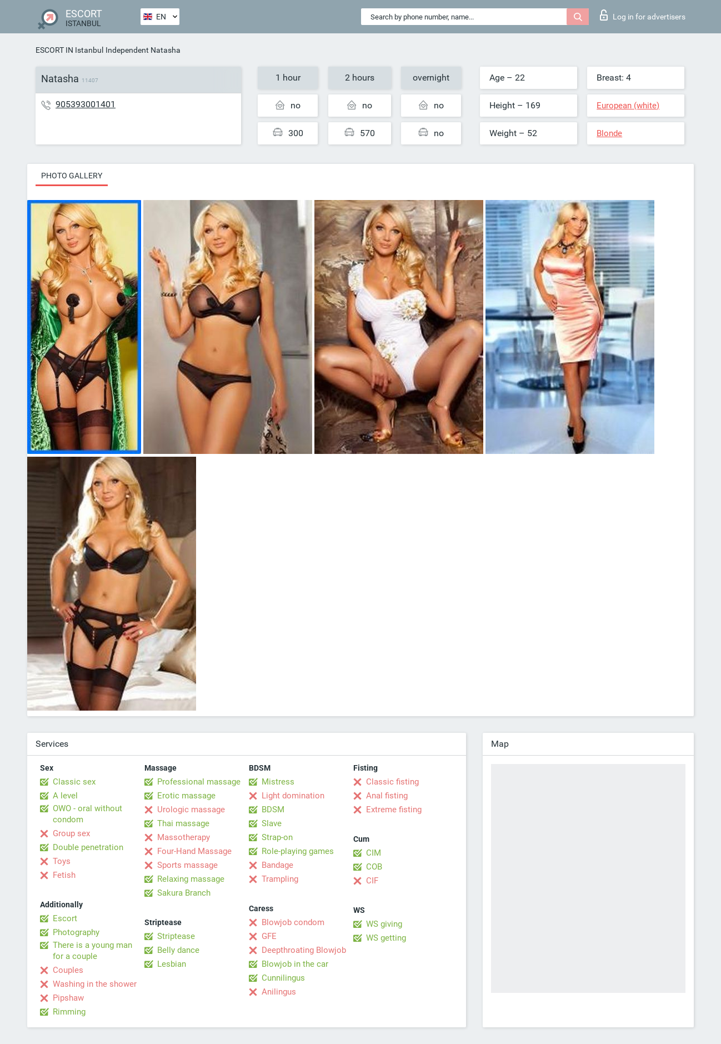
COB (374, 867)
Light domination (293, 796)
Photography (76, 932)
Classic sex (74, 782)
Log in (642, 15)
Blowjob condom (293, 922)
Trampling (280, 879)
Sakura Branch (184, 893)
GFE (269, 936)
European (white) (628, 106)
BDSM (273, 810)
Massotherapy (183, 837)
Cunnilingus (283, 978)
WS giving (384, 924)
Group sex (71, 833)
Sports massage (187, 865)
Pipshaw (68, 998)
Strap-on (277, 837)
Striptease (176, 936)
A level (65, 796)
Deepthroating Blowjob (304, 950)
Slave (272, 823)
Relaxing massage (190, 879)
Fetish (64, 875)
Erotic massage (186, 796)
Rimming (69, 1012)
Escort (65, 918)
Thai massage (183, 823)
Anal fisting (387, 796)
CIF (372, 881)
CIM (373, 853)
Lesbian (171, 964)
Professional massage (199, 782)
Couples (68, 970)
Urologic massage (191, 810)
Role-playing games (298, 851)
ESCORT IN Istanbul (69, 50)
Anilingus (279, 992)
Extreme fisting (394, 810)
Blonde (609, 133)
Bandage (277, 865)
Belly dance (178, 950)
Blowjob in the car (295, 964)
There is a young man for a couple (92, 950)
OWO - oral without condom (87, 814)
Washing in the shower (95, 984)
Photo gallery (71, 175)
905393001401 (86, 104)
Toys (62, 861)
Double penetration (88, 847)
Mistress (278, 782)
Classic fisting (392, 782)
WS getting (386, 938)
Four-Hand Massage (194, 851)
